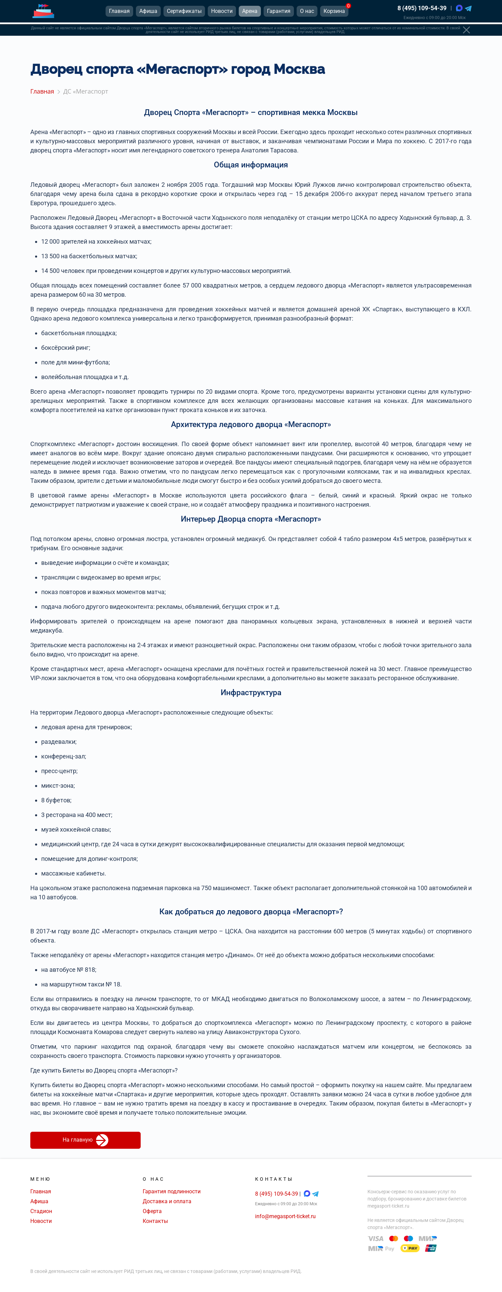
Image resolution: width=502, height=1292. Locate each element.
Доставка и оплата (167, 1201)
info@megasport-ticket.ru (285, 1216)
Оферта (152, 1211)
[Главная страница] (43, 13)
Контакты (155, 1221)
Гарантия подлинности (172, 1191)
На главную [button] (85, 1140)
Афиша (39, 1201)
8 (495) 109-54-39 (421, 10)
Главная (40, 1191)
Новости (41, 1221)
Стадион (41, 1211)
